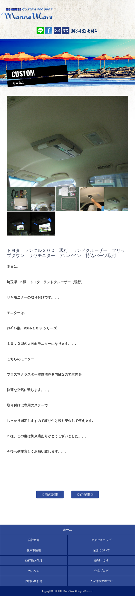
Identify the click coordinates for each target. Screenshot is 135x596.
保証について (101, 550)
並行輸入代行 (34, 560)
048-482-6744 (84, 30)
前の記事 (50, 494)
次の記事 (85, 494)
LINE (40, 30)
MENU (124, 13)
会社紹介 (34, 540)
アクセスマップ (101, 540)
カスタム (34, 571)
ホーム (67, 529)
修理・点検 (101, 560)
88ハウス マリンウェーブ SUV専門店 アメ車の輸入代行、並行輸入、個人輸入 (27, 14)
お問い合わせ (57, 30)
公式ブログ (101, 571)
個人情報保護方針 (101, 581)
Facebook (48, 30)
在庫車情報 (34, 550)
